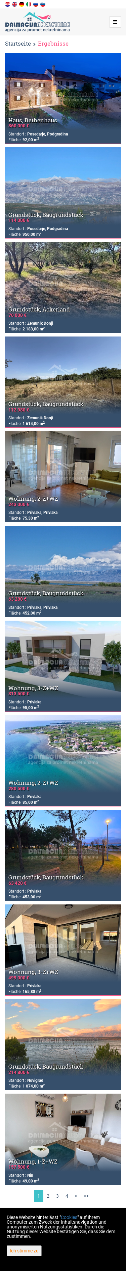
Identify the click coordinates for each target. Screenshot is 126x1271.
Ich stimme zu (24, 1250)
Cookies (69, 1217)
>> (86, 1196)
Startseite (18, 43)
